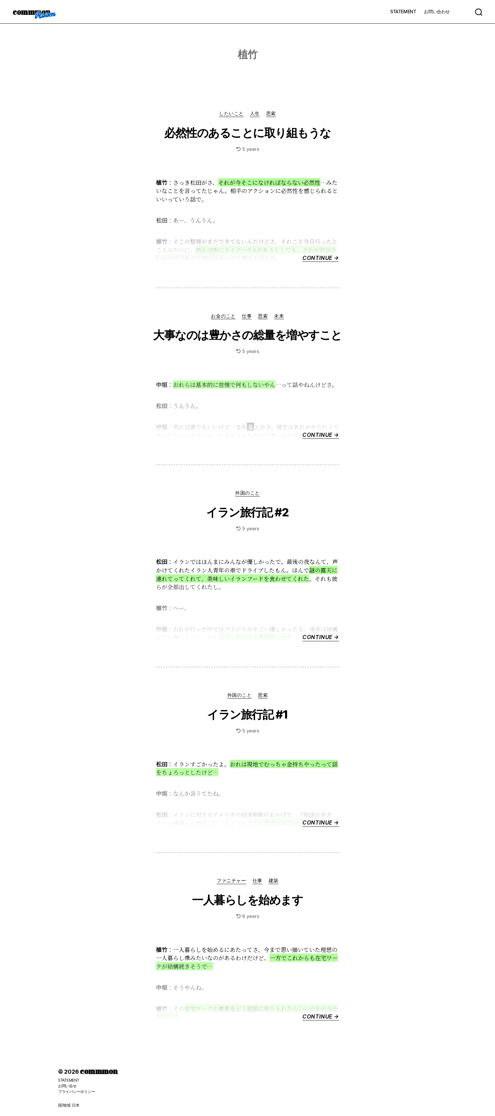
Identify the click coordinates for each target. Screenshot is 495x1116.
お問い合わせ (437, 11)
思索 (271, 113)
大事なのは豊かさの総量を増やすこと (247, 335)
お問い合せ (67, 1086)
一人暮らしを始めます (247, 900)
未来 (279, 316)
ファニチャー (231, 881)
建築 (273, 881)
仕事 (247, 316)
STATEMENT (403, 11)
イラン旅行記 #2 (247, 512)
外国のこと (247, 493)
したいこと (231, 113)
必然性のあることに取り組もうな (247, 133)
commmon (31, 12)
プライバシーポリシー (76, 1091)
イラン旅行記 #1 (247, 714)
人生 (255, 113)
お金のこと (223, 316)
